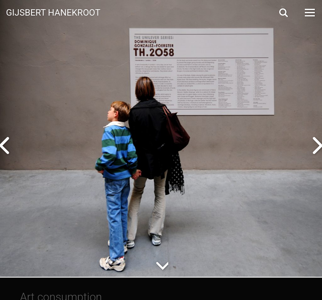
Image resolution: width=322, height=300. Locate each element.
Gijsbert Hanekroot (53, 12)
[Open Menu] (309, 12)
